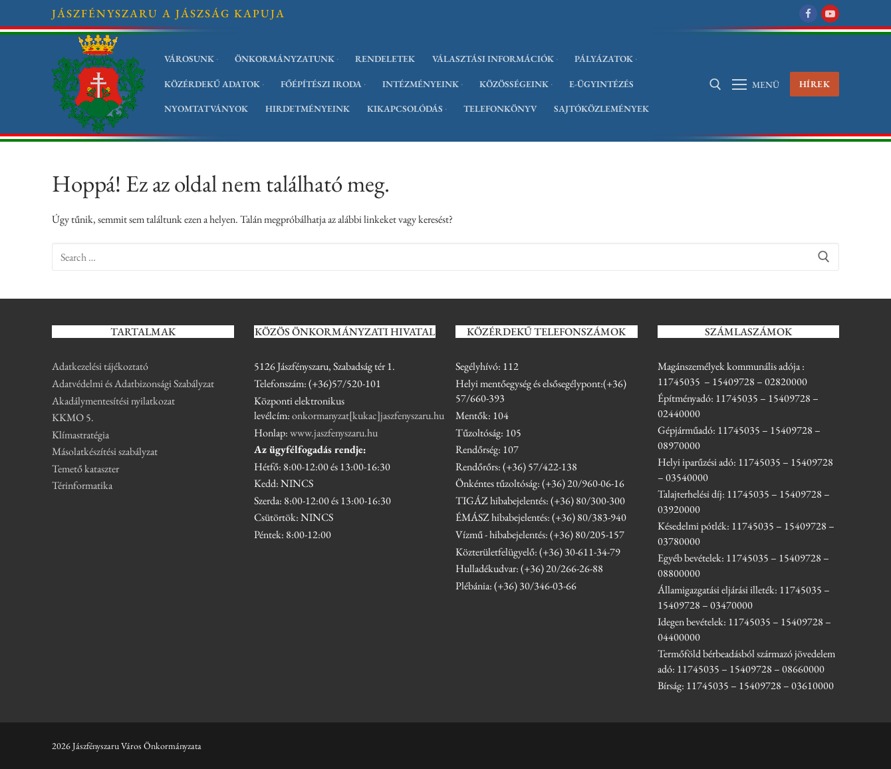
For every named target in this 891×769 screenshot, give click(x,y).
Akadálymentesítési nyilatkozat (113, 401)
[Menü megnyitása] (755, 84)
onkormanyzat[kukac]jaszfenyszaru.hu (368, 415)
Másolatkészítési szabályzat (105, 451)
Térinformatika (82, 485)
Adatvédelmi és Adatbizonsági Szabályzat (133, 383)
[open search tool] (715, 84)
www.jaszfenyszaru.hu (334, 433)
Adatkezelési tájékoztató (100, 366)
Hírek (814, 84)
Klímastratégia (80, 435)
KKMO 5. (73, 417)
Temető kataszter (85, 469)
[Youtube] (830, 14)
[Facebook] (808, 14)
